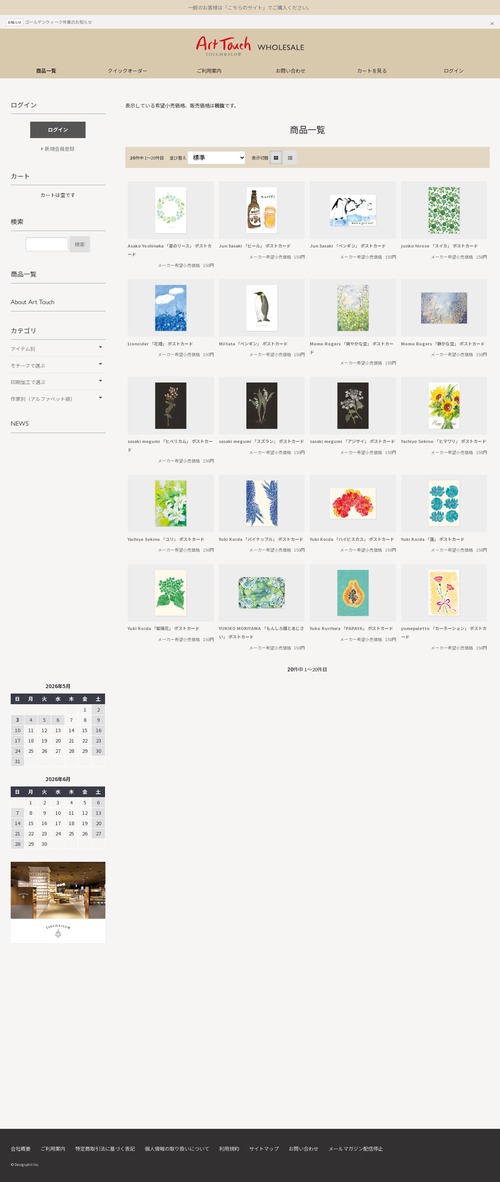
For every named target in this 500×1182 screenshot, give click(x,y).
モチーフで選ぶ (28, 365)
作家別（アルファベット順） (43, 398)
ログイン (454, 70)
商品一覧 (46, 70)
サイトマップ (264, 1148)
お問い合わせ (291, 70)
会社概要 (21, 1148)
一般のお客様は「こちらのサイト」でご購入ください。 (250, 7)
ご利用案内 (209, 70)
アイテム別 (23, 348)
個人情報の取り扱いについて (177, 1148)
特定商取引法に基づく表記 (105, 1148)
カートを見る (372, 70)
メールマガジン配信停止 (355, 1148)
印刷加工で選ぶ (28, 382)
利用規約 (229, 1148)
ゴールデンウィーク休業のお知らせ (58, 22)
